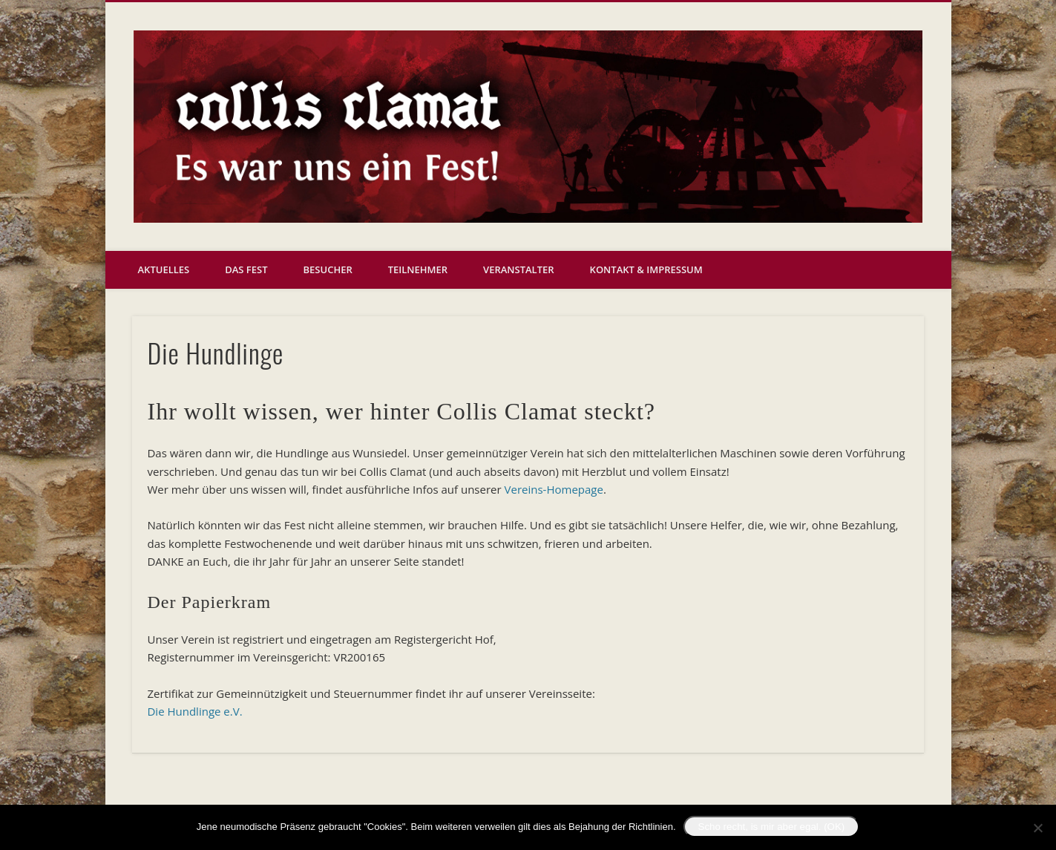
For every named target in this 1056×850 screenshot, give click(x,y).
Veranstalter (518, 269)
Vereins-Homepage (554, 489)
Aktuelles (164, 269)
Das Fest (246, 269)
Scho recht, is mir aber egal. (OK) (771, 826)
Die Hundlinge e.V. (194, 711)
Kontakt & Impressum (646, 269)
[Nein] (1037, 827)
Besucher (328, 269)
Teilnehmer (417, 269)
